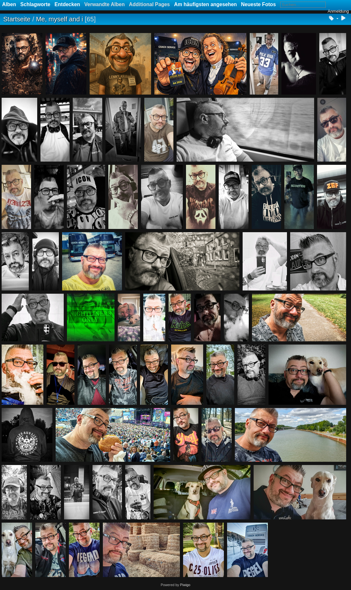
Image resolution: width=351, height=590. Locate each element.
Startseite (16, 19)
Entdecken (67, 4)
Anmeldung (338, 11)
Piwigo (185, 585)
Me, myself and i (59, 19)
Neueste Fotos (258, 4)
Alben (9, 4)
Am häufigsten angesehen (205, 4)
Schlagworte (35, 4)
